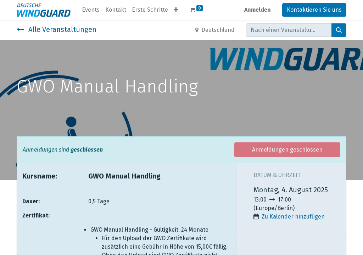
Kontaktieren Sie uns (314, 9)
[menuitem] (90, 10)
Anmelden (257, 9)
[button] (176, 10)
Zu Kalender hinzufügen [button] (293, 216)
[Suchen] (338, 30)
